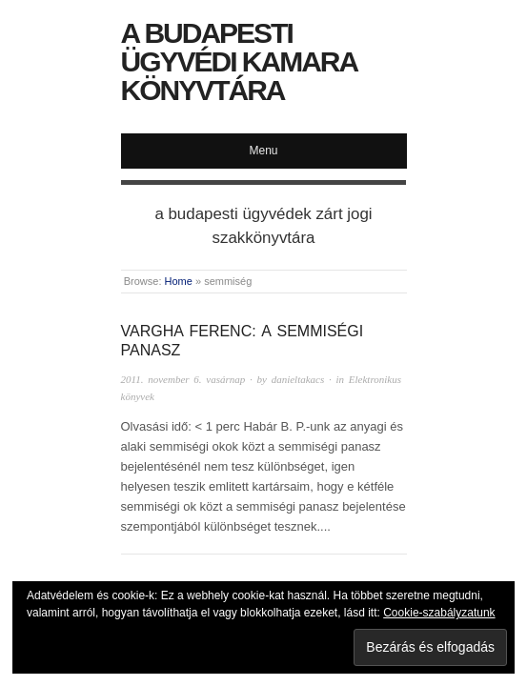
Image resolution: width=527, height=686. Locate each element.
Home (179, 281)
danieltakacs (298, 379)
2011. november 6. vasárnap (183, 379)
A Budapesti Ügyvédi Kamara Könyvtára (239, 61)
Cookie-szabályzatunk (439, 612)
